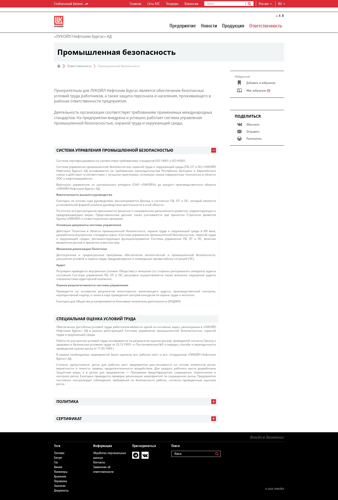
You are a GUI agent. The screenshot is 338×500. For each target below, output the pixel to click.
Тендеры (172, 4)
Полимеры (61, 472)
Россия (265, 4)
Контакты (99, 462)
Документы (61, 490)
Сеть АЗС (153, 4)
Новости (209, 25)
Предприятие (182, 25)
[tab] (136, 150)
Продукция (233, 25)
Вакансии (191, 4)
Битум (58, 458)
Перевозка (60, 481)
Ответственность (265, 25)
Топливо (59, 453)
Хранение (60, 476)
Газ (56, 462)
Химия (58, 467)
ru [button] (281, 4)
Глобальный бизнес (71, 4)
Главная (135, 4)
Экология (59, 486)
